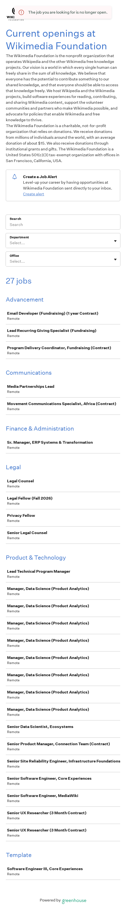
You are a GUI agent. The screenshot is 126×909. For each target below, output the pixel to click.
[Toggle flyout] (115, 241)
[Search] (63, 225)
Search (15, 219)
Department (19, 237)
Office (14, 256)
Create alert (33, 194)
